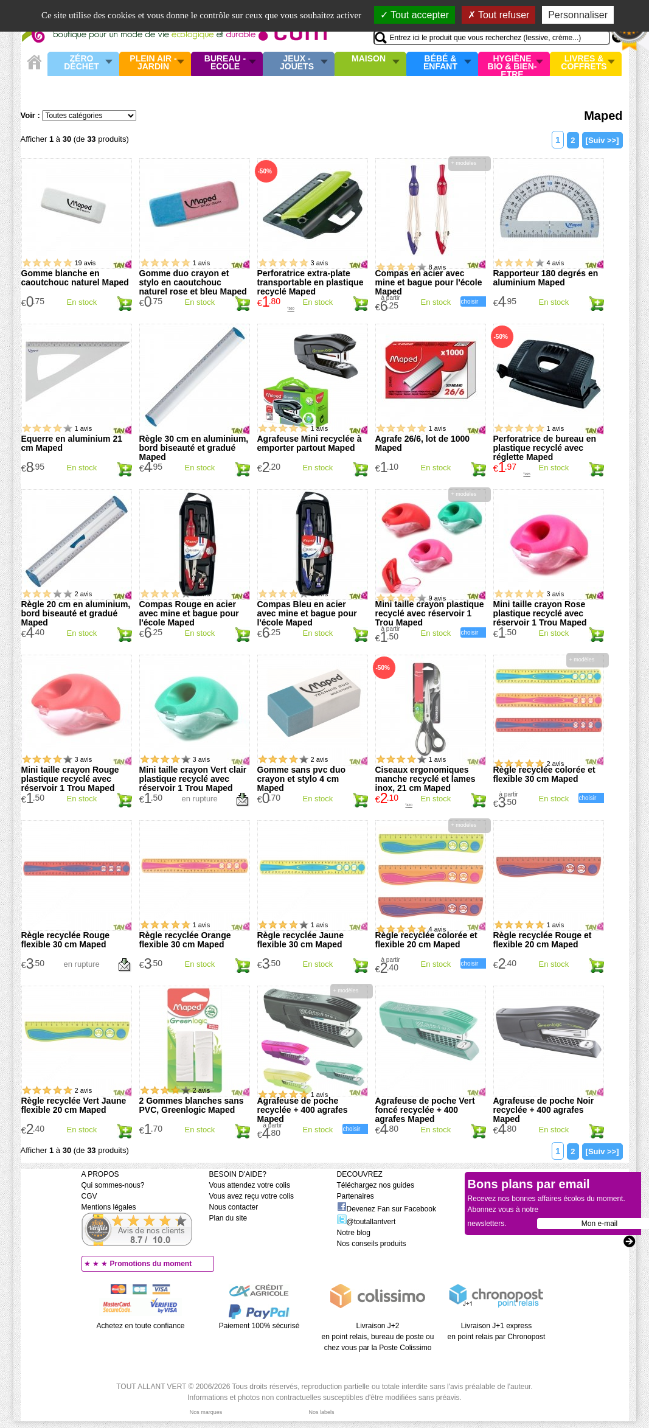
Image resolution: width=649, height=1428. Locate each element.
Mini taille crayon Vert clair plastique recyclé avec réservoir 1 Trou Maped (193, 779)
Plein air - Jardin (153, 63)
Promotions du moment (151, 1263)
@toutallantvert (366, 1221)
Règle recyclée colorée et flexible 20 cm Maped (426, 939)
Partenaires (355, 1196)
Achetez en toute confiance (141, 1326)
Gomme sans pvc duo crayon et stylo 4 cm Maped (301, 779)
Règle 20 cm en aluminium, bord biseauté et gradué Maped (76, 613)
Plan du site (228, 1218)
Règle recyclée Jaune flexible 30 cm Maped (300, 939)
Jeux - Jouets (297, 63)
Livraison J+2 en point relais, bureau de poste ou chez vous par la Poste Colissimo (378, 1337)
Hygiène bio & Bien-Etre (512, 64)
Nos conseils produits (371, 1243)
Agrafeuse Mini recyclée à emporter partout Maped (309, 443)
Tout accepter (414, 15)
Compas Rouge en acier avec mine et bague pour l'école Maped (189, 613)
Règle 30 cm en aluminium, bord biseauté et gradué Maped (194, 448)
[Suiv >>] (602, 140)
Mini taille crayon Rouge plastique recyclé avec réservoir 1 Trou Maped (70, 779)
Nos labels (321, 1412)
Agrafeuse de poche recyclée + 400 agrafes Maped (302, 1110)
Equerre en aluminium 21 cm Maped (72, 443)
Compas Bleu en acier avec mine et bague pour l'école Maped (307, 613)
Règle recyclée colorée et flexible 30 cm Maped (544, 774)
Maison (369, 59)
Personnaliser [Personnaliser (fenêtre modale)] (578, 15)
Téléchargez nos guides (375, 1185)
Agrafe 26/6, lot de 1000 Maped (422, 443)
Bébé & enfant (440, 63)
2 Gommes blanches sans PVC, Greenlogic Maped (191, 1105)
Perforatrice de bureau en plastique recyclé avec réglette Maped (545, 448)
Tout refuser (499, 15)
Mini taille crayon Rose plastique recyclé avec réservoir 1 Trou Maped (540, 613)
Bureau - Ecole (225, 63)
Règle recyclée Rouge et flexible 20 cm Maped (542, 939)
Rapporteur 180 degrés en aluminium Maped (546, 277)
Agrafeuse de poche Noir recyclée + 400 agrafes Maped (543, 1110)
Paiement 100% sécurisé (259, 1326)
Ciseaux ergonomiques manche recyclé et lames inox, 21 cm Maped (425, 779)
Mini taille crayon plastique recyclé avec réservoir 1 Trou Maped (429, 613)
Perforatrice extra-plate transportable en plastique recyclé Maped (310, 282)
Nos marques (206, 1412)
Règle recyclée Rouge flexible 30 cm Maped (65, 939)
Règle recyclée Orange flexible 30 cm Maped (185, 939)
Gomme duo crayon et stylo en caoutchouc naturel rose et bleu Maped (193, 282)
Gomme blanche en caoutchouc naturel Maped (75, 277)
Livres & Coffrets (583, 63)
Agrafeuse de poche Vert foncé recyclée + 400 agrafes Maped (425, 1110)
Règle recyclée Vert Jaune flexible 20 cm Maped (74, 1105)
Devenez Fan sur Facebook (386, 1209)
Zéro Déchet (81, 63)
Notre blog (353, 1232)
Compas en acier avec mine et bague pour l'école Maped (428, 282)
